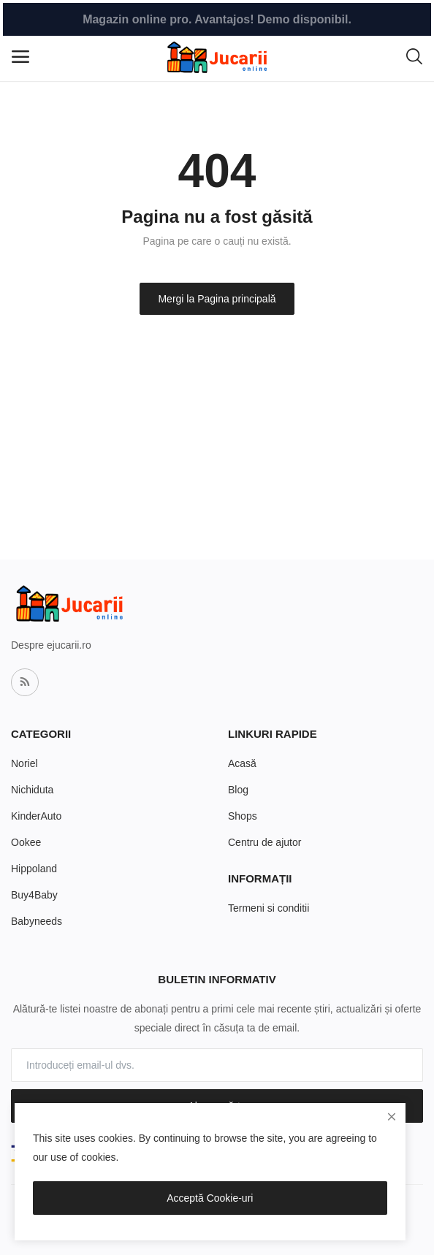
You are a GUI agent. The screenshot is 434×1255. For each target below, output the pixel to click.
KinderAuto (36, 816)
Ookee (26, 842)
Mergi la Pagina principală (216, 299)
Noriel (24, 763)
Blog (238, 790)
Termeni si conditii (268, 908)
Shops (242, 816)
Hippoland (34, 868)
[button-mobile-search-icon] (414, 57)
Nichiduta (32, 790)
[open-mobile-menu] (20, 57)
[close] (391, 1117)
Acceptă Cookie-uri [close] (210, 1198)
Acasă (242, 763)
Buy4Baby (34, 895)
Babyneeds (36, 921)
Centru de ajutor (264, 842)
